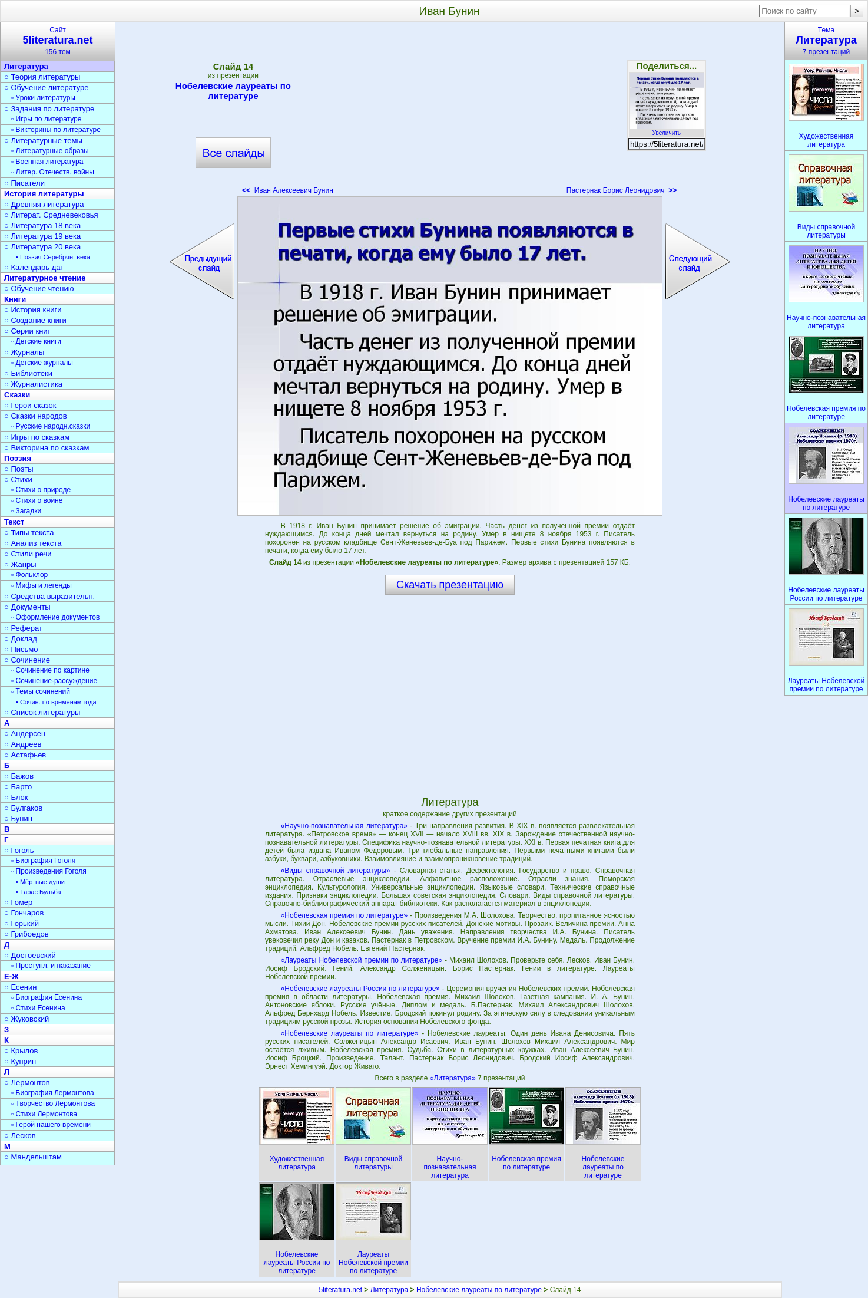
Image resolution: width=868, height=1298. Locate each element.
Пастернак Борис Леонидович (621, 190)
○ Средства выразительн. (49, 596)
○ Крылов (21, 1050)
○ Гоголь (19, 850)
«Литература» (454, 1078)
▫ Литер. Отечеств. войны (52, 172)
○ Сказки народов (35, 415)
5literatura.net (340, 1290)
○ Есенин (20, 987)
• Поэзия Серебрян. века (53, 257)
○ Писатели (24, 183)
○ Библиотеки (28, 373)
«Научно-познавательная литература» (344, 826)
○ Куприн (20, 1061)
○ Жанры (20, 564)
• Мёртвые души (40, 881)
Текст (14, 522)
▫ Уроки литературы (43, 98)
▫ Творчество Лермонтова (53, 1103)
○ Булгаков (23, 807)
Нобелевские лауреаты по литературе (233, 91)
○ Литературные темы (43, 140)
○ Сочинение (27, 659)
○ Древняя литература (44, 204)
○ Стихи (18, 479)
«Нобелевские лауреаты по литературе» (350, 1033)
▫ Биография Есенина (46, 997)
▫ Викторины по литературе (56, 130)
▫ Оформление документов (55, 617)
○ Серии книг (27, 331)
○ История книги (33, 309)
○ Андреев (23, 744)
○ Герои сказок (30, 405)
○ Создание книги (35, 320)
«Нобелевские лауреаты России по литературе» (360, 988)
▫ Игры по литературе (46, 119)
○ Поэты (19, 468)
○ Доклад (20, 638)
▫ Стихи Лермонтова (44, 1114)
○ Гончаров (24, 912)
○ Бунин (18, 818)
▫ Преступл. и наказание (51, 965)
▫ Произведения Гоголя (49, 871)
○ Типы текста (29, 532)
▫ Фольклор (29, 575)
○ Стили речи (28, 553)
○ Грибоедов (26, 934)
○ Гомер (18, 902)
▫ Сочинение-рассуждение (54, 681)
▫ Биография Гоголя (43, 860)
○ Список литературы (42, 712)
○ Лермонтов (27, 1082)
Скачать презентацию (449, 585)
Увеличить (667, 129)
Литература (26, 66)
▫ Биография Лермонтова (52, 1093)
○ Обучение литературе (46, 87)
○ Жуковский (26, 1018)
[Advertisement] (450, 112)
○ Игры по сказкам (36, 437)
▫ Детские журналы (42, 362)
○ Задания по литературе (49, 108)
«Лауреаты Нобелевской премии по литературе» (362, 960)
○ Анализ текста (32, 543)
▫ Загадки (26, 511)
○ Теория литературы (42, 77)
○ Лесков (20, 1135)
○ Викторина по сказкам (46, 447)
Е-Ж (11, 976)
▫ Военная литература (47, 161)
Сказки (17, 394)
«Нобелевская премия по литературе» (344, 915)
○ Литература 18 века (42, 225)
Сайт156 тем (58, 41)
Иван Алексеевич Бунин (287, 190)
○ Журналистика (33, 384)
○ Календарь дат (34, 267)
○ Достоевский (30, 955)
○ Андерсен (24, 733)
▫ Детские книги (36, 341)
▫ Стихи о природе (41, 490)
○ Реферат (23, 628)
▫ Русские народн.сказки (50, 426)
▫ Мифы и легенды (41, 585)
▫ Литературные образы (50, 151)
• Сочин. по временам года (56, 702)
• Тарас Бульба (38, 891)
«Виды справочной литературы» (335, 871)
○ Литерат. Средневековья (51, 214)
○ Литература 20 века (42, 246)
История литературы (44, 193)
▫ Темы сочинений (40, 691)
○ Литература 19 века (42, 236)
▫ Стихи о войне (36, 500)
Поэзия (17, 458)
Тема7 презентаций (826, 41)
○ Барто (18, 786)
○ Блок (16, 797)
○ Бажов (19, 776)
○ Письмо (21, 649)
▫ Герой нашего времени (51, 1125)
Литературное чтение (44, 278)
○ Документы (27, 606)
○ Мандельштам (33, 1156)
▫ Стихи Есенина (38, 1008)
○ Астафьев (25, 754)
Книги (15, 299)
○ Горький (21, 923)
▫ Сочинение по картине (50, 670)
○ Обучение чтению (39, 288)
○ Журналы (24, 352)
